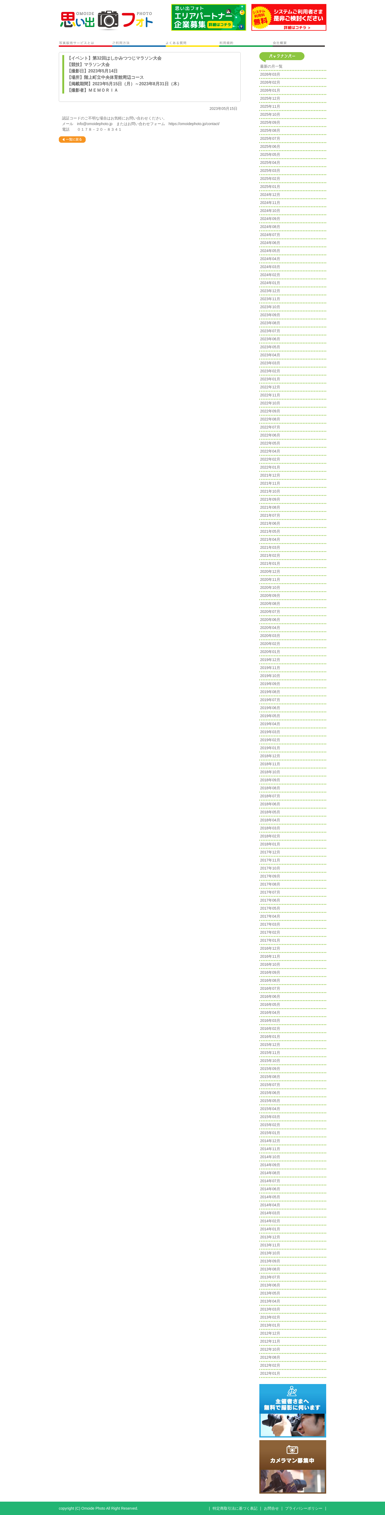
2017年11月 (270, 860)
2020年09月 (270, 595)
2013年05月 (270, 1293)
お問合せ (271, 1508)
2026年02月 (270, 82)
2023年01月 (270, 379)
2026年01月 (270, 90)
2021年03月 (270, 547)
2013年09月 (270, 1261)
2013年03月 (270, 1309)
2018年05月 (270, 812)
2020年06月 (270, 619)
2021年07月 (270, 515)
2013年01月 (270, 1325)
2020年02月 (270, 643)
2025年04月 (270, 162)
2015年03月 (270, 1117)
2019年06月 (270, 708)
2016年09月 (270, 972)
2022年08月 (270, 419)
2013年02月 (270, 1317)
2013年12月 (270, 1237)
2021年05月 (270, 531)
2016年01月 (270, 1036)
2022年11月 (270, 395)
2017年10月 (270, 868)
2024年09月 (270, 219)
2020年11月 (270, 579)
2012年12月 (270, 1333)
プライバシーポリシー (303, 1508)
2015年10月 (270, 1060)
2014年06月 (270, 1189)
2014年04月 (270, 1205)
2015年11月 (270, 1052)
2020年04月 (270, 627)
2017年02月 (270, 932)
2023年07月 (270, 331)
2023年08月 (270, 323)
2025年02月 (270, 178)
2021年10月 (270, 491)
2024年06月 (270, 243)
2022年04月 (270, 451)
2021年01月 (270, 563)
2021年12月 (270, 475)
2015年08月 (270, 1077)
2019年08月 (270, 692)
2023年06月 (270, 339)
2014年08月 (270, 1173)
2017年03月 (270, 924)
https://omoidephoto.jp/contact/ (194, 124)
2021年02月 (270, 555)
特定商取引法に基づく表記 (235, 1508)
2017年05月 (270, 908)
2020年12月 (270, 571)
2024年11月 (270, 202)
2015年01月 (270, 1133)
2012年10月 (270, 1349)
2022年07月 (270, 427)
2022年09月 (270, 411)
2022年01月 (270, 467)
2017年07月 (270, 892)
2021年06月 (270, 523)
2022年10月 (270, 403)
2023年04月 (270, 355)
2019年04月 (270, 724)
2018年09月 (270, 780)
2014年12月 (270, 1141)
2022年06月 (270, 435)
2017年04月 (270, 916)
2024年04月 (270, 259)
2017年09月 (270, 876)
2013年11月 (270, 1245)
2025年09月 (270, 122)
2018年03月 (270, 828)
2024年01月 (270, 283)
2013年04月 (270, 1301)
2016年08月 (270, 980)
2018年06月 (270, 804)
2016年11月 (270, 956)
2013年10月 (270, 1253)
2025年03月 (270, 170)
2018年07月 (270, 796)
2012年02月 (270, 1365)
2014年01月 (270, 1229)
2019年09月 (270, 684)
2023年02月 (270, 371)
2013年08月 (270, 1269)
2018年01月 (270, 844)
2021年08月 (270, 507)
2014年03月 (270, 1213)
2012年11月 (270, 1341)
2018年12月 (270, 756)
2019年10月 (270, 676)
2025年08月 (270, 130)
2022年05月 (270, 443)
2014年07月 (270, 1181)
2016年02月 (270, 1028)
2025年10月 (270, 114)
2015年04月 (270, 1109)
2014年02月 (270, 1221)
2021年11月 (270, 483)
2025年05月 (270, 154)
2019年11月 (270, 668)
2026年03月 (270, 74)
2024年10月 (270, 210)
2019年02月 (270, 740)
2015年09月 (270, 1068)
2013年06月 (270, 1285)
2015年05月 (270, 1101)
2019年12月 (270, 660)
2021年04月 (270, 539)
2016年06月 (270, 996)
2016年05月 (270, 1004)
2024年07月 (270, 235)
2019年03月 (270, 732)
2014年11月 (270, 1149)
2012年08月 (270, 1357)
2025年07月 (270, 138)
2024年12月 (270, 194)
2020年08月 (270, 603)
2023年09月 (270, 315)
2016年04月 (270, 1012)
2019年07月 (270, 700)
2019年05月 (270, 716)
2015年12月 (270, 1044)
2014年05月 (270, 1197)
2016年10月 (270, 964)
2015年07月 (270, 1085)
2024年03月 (270, 267)
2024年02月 (270, 275)
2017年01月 (270, 940)
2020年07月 (270, 611)
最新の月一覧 (271, 66)
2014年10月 (270, 1157)
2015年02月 (270, 1125)
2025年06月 (270, 146)
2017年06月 (270, 900)
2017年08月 (270, 884)
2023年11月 (270, 299)
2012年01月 (270, 1373)
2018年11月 (270, 764)
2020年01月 (270, 652)
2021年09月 (270, 499)
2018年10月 (270, 772)
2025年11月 (270, 106)
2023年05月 (270, 347)
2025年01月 (270, 186)
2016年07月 (270, 988)
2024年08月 (270, 227)
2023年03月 (270, 363)
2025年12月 (270, 98)
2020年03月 (270, 635)
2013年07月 (270, 1277)
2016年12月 (270, 948)
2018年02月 (270, 836)
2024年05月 (270, 251)
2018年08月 (270, 788)
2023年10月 (270, 307)
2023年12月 (270, 291)
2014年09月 (270, 1165)
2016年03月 (270, 1020)
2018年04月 (270, 820)
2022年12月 (270, 387)
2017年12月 (270, 852)
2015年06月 (270, 1093)
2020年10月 (270, 587)
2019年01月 (270, 748)
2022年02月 (270, 459)
